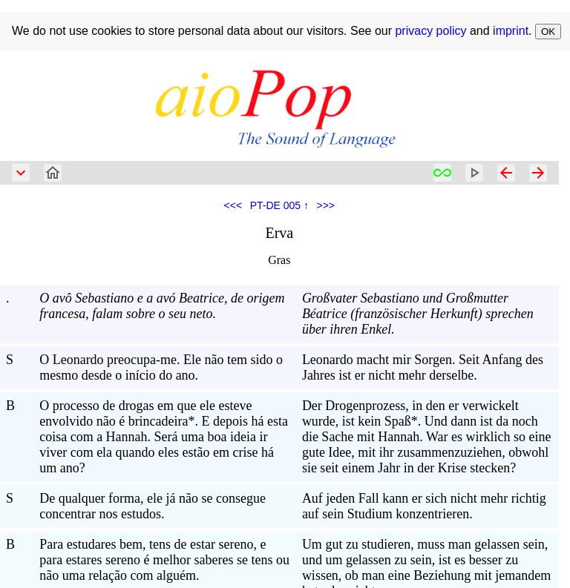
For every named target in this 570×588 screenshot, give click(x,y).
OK (548, 31)
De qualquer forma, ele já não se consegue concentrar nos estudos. (152, 506)
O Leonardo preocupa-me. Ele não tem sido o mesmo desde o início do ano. (161, 367)
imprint (510, 30)
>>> (326, 205)
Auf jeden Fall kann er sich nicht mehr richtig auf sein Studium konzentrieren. (424, 506)
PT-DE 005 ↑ (279, 205)
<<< (233, 205)
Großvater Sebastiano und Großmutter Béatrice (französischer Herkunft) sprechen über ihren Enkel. (418, 314)
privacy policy (430, 30)
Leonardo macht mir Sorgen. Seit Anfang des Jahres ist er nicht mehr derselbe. (422, 367)
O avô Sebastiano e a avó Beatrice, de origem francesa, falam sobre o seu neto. (161, 306)
